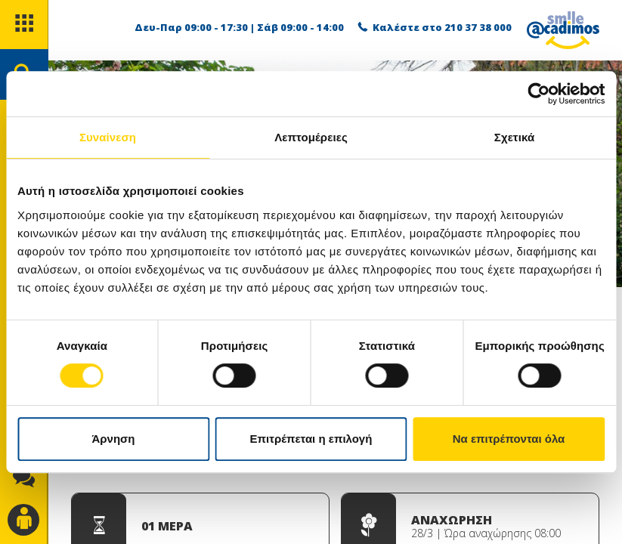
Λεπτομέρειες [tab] (311, 137)
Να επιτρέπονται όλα (509, 438)
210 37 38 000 (478, 27)
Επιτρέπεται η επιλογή (311, 438)
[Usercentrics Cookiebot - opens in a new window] (538, 93)
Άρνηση (113, 438)
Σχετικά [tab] (514, 137)
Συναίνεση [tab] (107, 137)
